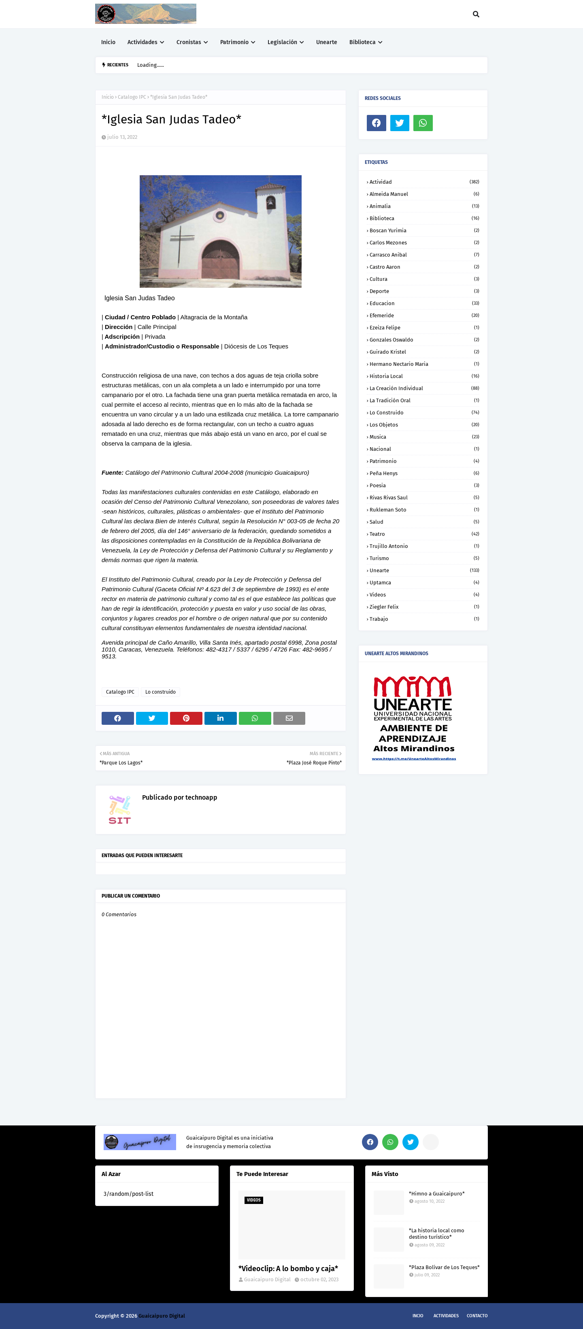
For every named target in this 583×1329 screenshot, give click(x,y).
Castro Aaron (424, 267)
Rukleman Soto (424, 510)
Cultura (424, 279)
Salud (424, 522)
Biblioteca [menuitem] (362, 42)
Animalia (424, 206)
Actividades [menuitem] (142, 42)
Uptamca (424, 583)
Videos (424, 595)
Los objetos (424, 425)
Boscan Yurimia (424, 230)
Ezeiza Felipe (424, 328)
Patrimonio (424, 461)
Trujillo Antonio (424, 546)
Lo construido (160, 692)
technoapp (200, 797)
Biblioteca (424, 218)
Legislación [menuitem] (282, 42)
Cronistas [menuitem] (189, 42)
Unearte (424, 570)
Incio (418, 1315)
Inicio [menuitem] (108, 42)
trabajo (424, 619)
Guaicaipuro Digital (267, 1279)
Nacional (424, 449)
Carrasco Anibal (424, 255)
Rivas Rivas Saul (424, 498)
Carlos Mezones (424, 243)
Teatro (424, 534)
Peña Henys (424, 473)
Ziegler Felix (424, 607)
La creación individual (424, 388)
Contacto (477, 1315)
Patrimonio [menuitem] (234, 42)
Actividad (424, 182)
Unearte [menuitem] (326, 42)
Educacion (424, 303)
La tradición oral (424, 400)
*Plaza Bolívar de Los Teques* (444, 1267)
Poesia (424, 485)
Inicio (108, 97)
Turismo (424, 558)
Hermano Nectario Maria (424, 364)
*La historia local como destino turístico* (436, 1233)
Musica (424, 437)
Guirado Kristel (424, 352)
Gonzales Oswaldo (424, 340)
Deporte (424, 291)
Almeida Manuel (424, 194)
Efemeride (424, 315)
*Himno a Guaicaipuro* (437, 1194)
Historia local (424, 376)
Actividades (446, 1315)
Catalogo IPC (132, 97)
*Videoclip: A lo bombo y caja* (288, 1268)
